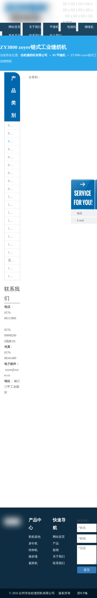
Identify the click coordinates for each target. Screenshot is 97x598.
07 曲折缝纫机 (14, 173)
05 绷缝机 (14, 157)
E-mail (80, 220)
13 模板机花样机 (14, 220)
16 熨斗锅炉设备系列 (14, 268)
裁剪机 (33, 563)
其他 (11, 260)
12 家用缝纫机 (14, 212)
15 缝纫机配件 (14, 244)
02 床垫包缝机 (14, 133)
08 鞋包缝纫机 (14, 181)
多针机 (33, 543)
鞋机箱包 (35, 536)
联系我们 (59, 563)
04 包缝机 (14, 149)
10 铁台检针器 (14, 197)
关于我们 (59, 556)
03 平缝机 (14, 141)
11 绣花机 (14, 204)
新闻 (56, 550)
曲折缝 (33, 556)
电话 (86, 213)
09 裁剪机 (14, 189)
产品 (56, 543)
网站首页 (59, 536)
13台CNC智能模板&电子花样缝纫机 (14, 228)
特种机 (33, 550)
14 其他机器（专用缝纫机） (14, 236)
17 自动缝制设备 (14, 276)
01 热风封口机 (14, 125)
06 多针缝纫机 (14, 165)
